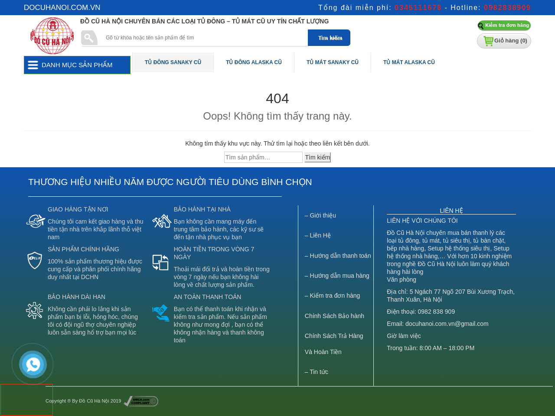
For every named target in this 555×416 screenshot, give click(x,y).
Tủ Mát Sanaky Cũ (333, 62)
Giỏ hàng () (510, 40)
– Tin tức (316, 371)
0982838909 (507, 7)
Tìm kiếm (317, 157)
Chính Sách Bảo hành (334, 315)
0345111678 (418, 7)
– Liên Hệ (318, 235)
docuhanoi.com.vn (62, 7)
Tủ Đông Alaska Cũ (254, 62)
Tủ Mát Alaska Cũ (409, 62)
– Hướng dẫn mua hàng (337, 275)
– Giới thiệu (320, 215)
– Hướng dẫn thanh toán (338, 255)
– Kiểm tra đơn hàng (332, 295)
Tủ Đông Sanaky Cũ (173, 62)
